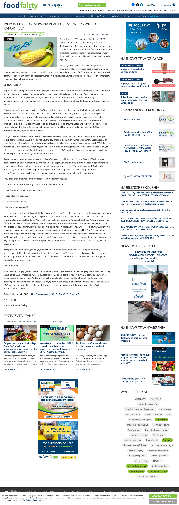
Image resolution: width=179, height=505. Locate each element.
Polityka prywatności (72, 491)
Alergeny (140, 398)
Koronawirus (134, 429)
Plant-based (152, 440)
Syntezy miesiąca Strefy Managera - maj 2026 (132, 380)
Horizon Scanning (167, 491)
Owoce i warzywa (132, 440)
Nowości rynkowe (139, 435)
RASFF (157, 460)
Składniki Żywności (99, 16)
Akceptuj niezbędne (161, 501)
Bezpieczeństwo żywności (30, 321)
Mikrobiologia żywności (156, 429)
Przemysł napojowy (137, 455)
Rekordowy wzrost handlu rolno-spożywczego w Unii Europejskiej (133, 100)
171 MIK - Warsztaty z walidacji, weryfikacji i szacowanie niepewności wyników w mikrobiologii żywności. (146, 202)
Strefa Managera (155, 16)
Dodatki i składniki (153, 414)
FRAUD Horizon (132, 119)
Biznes (127, 16)
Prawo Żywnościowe (58, 16)
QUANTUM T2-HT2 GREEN (138, 176)
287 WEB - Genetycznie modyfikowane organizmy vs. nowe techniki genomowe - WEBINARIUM (147, 236)
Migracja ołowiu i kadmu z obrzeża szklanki (133, 70)
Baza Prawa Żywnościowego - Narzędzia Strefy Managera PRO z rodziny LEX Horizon (139, 148)
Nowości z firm (139, 16)
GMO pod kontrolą (133, 162)
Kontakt (92, 491)
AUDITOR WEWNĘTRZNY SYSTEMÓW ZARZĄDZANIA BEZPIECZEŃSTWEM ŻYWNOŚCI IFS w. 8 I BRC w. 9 (146, 219)
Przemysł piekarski (159, 455)
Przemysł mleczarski (158, 450)
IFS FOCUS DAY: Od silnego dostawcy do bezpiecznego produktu (134, 338)
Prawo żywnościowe (135, 445)
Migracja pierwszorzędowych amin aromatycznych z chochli (135, 84)
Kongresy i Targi (161, 424)
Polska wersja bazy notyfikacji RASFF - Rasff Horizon (139, 133)
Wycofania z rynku (157, 471)
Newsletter (124, 491)
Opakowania (116, 16)
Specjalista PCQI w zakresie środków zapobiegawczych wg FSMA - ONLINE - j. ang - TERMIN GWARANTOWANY (146, 194)
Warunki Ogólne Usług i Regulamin (40, 491)
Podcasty (167, 440)
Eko (169, 414)
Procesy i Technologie (79, 16)
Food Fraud (161, 419)
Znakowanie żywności (148, 476)
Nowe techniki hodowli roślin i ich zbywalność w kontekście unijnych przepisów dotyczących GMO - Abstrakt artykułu (56, 347)
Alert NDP (155, 398)
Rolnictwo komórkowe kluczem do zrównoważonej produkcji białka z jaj (91, 346)
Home (18, 16)
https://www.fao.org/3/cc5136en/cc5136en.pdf (54, 294)
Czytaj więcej (9, 369)
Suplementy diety (159, 466)
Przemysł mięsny (135, 450)
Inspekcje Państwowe (137, 424)
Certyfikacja (165, 409)
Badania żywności (148, 404)
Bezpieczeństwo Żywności (35, 16)
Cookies (108, 491)
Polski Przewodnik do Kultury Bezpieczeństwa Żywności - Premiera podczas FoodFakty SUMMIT (135, 359)
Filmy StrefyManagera (140, 419)
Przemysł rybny (141, 461)
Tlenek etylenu (136, 471)
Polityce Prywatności (34, 500)
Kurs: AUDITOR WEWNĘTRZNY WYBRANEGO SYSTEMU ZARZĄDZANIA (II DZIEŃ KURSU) (147, 228)
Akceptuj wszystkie (161, 496)
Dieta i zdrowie (132, 414)
